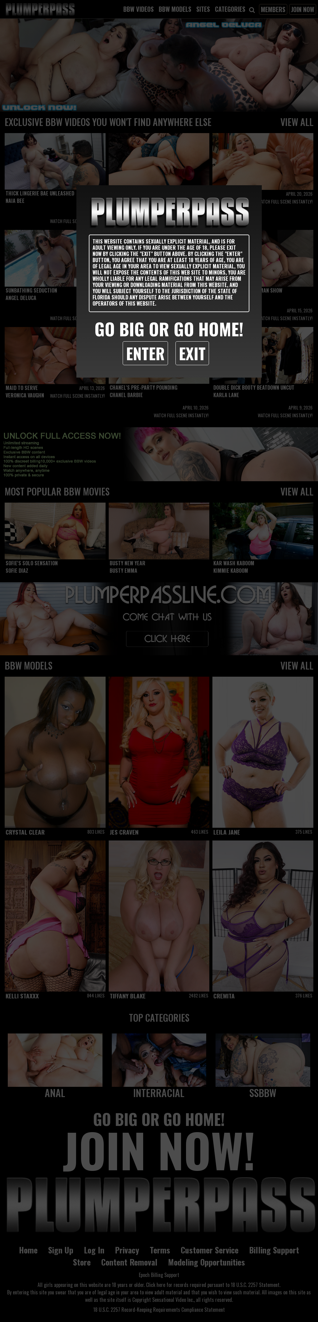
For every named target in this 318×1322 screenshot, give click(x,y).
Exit (192, 353)
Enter (145, 353)
